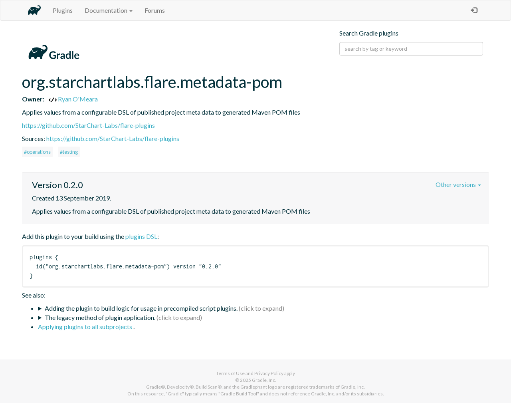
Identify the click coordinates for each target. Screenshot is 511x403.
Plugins (63, 10)
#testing (69, 152)
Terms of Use (230, 373)
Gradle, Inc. (264, 380)
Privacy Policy (268, 373)
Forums (155, 10)
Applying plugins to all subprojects (85, 326)
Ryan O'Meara (73, 99)
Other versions (458, 184)
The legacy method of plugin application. (100, 317)
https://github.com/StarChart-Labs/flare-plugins (88, 125)
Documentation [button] (109, 10)
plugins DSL (141, 236)
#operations (37, 152)
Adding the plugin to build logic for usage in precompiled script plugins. (141, 308)
